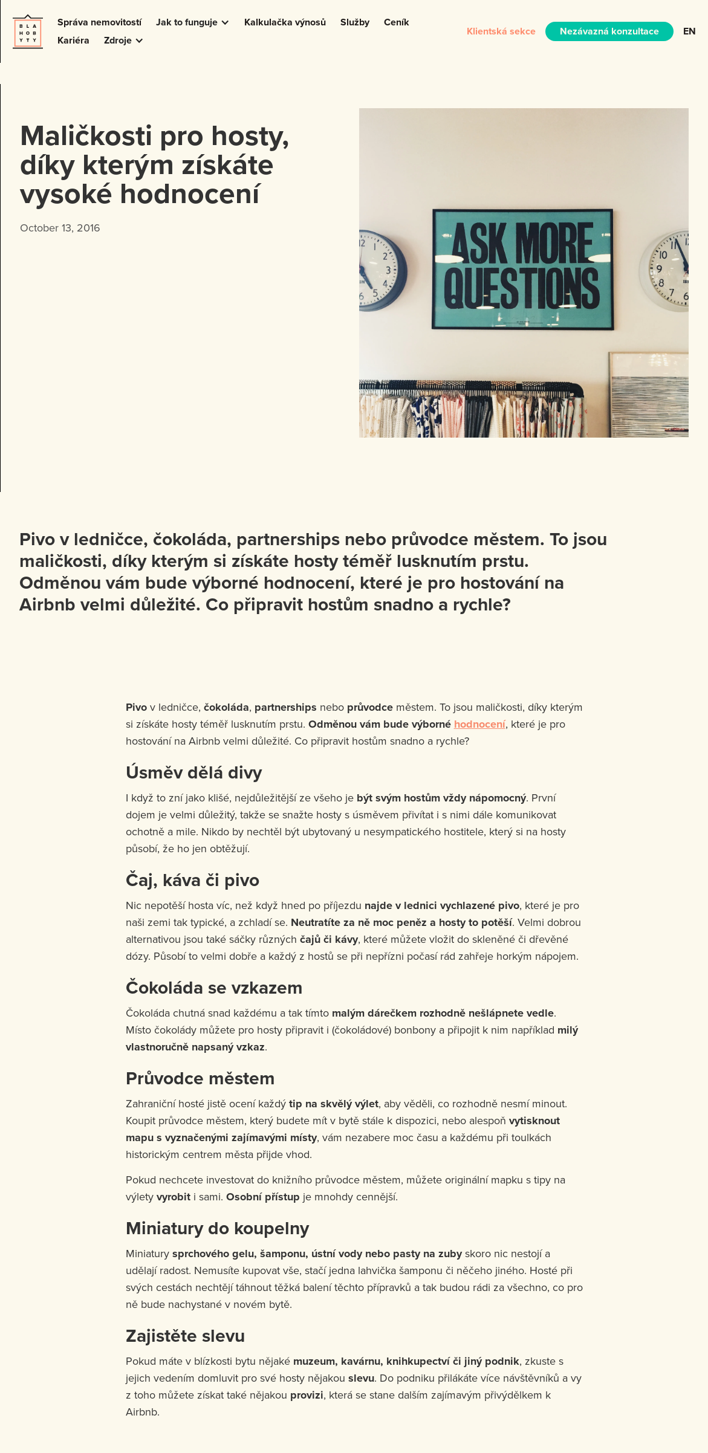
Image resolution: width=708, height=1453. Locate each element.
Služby (354, 22)
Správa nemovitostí (99, 22)
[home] (28, 31)
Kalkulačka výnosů (285, 22)
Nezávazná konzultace (609, 31)
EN (689, 31)
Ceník (396, 22)
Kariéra (73, 40)
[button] (193, 22)
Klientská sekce (501, 31)
